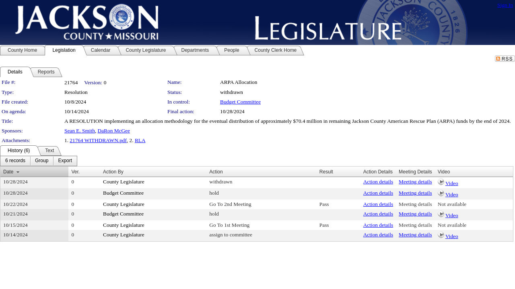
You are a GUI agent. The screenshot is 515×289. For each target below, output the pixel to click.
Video (451, 183)
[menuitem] (15, 161)
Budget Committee (240, 102)
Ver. (75, 172)
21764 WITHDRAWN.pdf (98, 140)
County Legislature (123, 182)
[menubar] (38, 161)
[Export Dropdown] (65, 161)
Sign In (505, 5)
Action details (378, 182)
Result (326, 172)
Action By (113, 172)
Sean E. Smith (79, 131)
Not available (452, 204)
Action (215, 172)
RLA (140, 140)
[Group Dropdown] (41, 161)
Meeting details (415, 182)
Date (8, 172)
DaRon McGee (114, 131)
